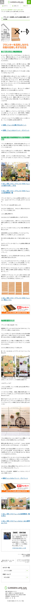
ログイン (5, 5)
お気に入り (15, 5)
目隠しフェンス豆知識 (26, 554)
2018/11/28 (28, 555)
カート (26, 5)
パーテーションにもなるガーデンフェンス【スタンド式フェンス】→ (23, 561)
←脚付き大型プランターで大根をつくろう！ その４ (7, 561)
